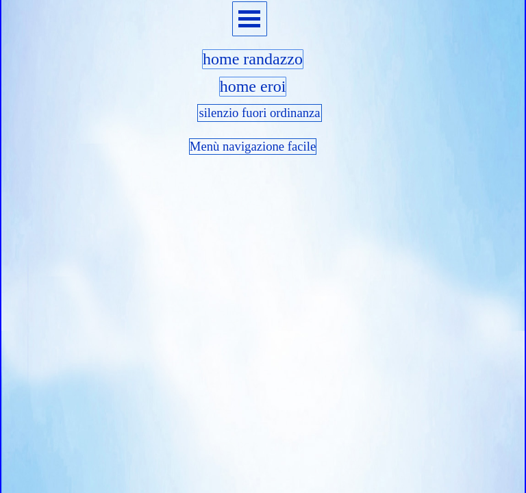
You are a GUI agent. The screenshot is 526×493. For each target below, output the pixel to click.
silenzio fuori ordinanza (259, 112)
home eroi (253, 86)
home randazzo (253, 59)
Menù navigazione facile (253, 146)
